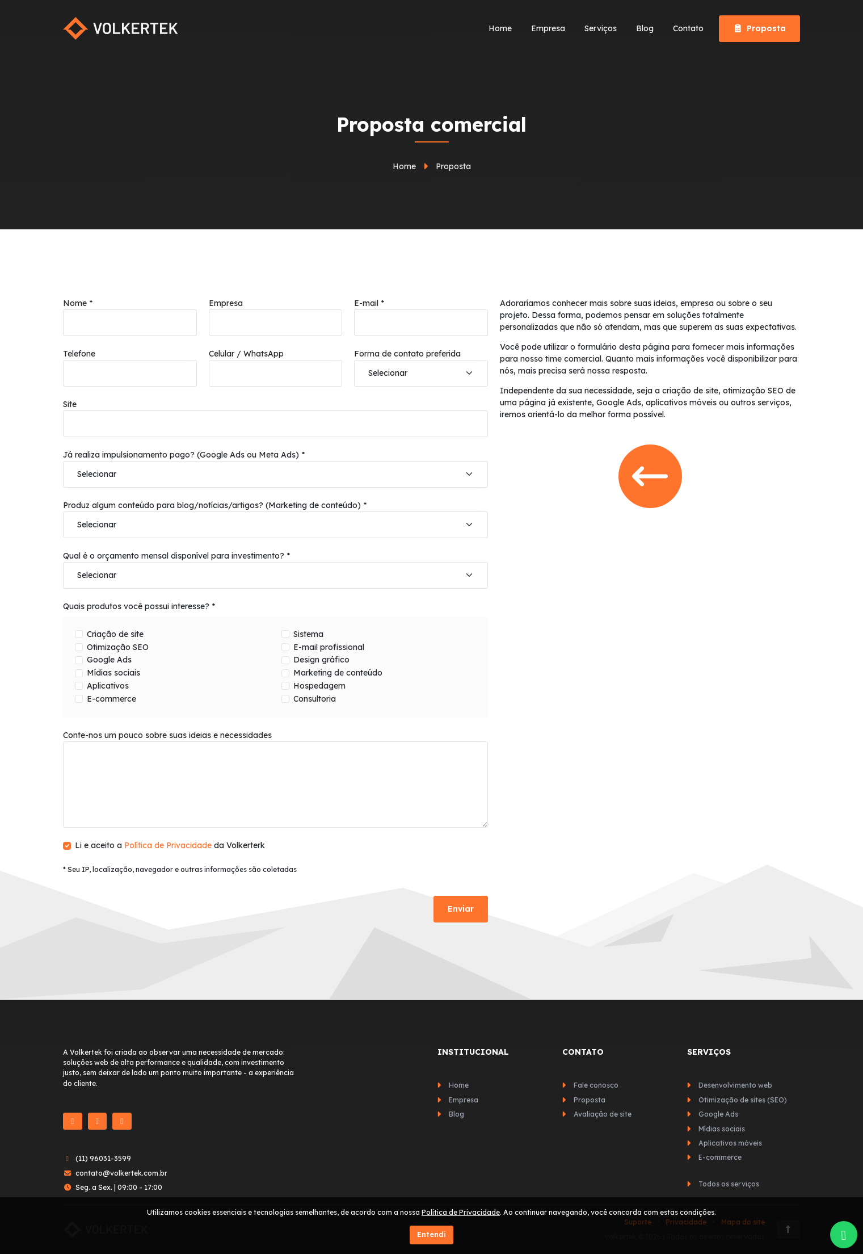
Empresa (548, 28)
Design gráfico (321, 660)
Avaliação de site (603, 1114)
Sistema (308, 634)
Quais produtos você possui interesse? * (139, 606)
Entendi (431, 1234)
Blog (645, 28)
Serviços (600, 28)
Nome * (77, 303)
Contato (688, 28)
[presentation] (149, 909)
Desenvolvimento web (735, 1085)
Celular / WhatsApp (246, 354)
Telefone (79, 354)
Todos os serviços (728, 1184)
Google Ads (109, 660)
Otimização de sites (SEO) (742, 1100)
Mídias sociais (113, 673)
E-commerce (111, 699)
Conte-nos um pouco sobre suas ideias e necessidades (167, 735)
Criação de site (115, 634)
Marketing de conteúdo (337, 673)
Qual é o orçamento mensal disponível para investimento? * (176, 556)
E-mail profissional (328, 647)
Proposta (759, 28)
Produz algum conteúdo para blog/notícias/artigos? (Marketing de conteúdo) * (215, 505)
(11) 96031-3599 (103, 1158)
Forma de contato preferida (407, 354)
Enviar (461, 909)
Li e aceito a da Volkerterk (170, 845)
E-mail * (369, 303)
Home (500, 28)
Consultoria (314, 699)
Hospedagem (319, 686)
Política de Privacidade (168, 845)
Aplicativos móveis (730, 1143)
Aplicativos (108, 686)
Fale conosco (596, 1085)
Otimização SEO (118, 647)
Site (70, 404)
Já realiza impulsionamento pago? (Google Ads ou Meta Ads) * (184, 455)
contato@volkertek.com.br (121, 1173)
